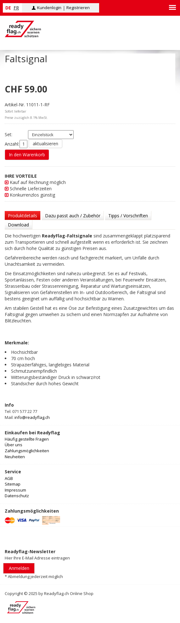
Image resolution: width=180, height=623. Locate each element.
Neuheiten (15, 456)
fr (16, 8)
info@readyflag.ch (32, 417)
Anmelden (19, 568)
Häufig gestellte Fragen (27, 439)
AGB (9, 478)
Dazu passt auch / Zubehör (72, 216)
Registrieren (78, 7)
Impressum (15, 490)
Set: (12, 134)
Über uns (13, 445)
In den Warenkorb (27, 155)
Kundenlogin (49, 7)
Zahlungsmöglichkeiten (27, 450)
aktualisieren (45, 144)
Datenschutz (17, 495)
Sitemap (12, 484)
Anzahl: (12, 144)
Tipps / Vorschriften (128, 216)
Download (18, 225)
